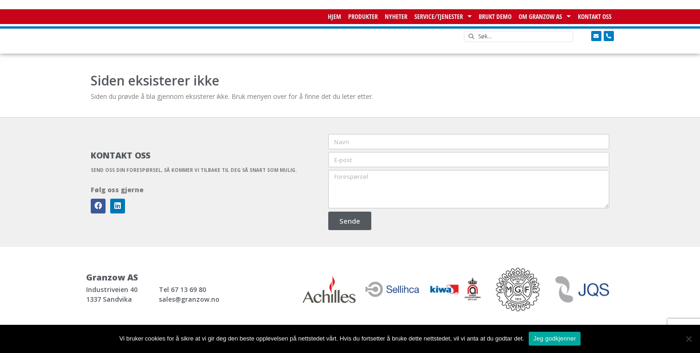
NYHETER (396, 16)
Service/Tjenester (443, 16)
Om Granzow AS (545, 16)
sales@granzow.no (189, 299)
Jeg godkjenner (554, 338)
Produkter (363, 16)
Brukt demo (495, 16)
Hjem (334, 16)
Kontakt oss (595, 16)
